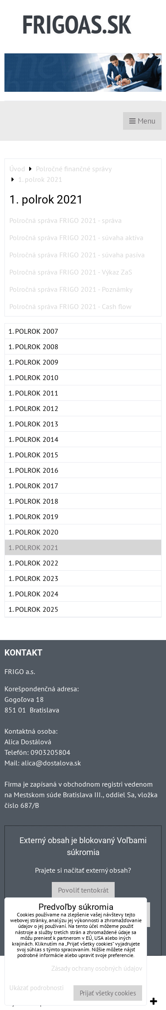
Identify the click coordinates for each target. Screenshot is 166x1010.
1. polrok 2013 (33, 423)
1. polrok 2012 (33, 408)
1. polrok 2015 (33, 454)
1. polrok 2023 (33, 578)
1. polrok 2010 (33, 377)
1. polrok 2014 (33, 439)
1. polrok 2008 (33, 346)
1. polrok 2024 (33, 593)
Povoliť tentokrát (83, 890)
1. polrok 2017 (33, 485)
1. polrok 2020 (33, 532)
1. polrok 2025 (33, 609)
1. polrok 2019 (33, 516)
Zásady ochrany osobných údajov (96, 968)
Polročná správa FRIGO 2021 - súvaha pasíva (77, 254)
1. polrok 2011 (33, 392)
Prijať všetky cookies (108, 993)
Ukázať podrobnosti (36, 988)
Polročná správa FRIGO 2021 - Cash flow (70, 306)
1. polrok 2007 (33, 331)
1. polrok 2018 (33, 501)
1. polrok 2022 (33, 562)
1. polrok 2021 (33, 547)
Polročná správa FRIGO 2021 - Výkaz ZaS (70, 272)
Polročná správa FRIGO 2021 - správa (65, 220)
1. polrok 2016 (33, 470)
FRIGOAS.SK (76, 24)
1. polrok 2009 (33, 362)
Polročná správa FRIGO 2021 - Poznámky (70, 289)
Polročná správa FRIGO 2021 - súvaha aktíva (76, 237)
